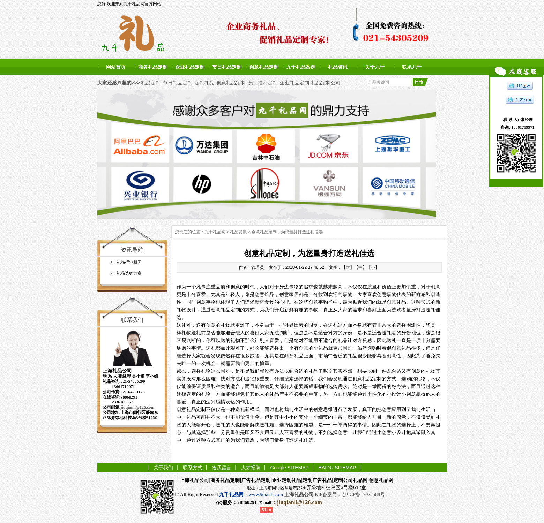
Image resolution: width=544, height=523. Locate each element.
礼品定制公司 (326, 82)
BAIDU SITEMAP (337, 467)
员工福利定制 (262, 82)
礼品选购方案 (129, 273)
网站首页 (116, 67)
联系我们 (132, 320)
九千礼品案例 (300, 67)
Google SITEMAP (289, 467)
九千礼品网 (214, 231)
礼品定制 (151, 82)
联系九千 (412, 67)
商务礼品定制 (152, 67)
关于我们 (163, 467)
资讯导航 (132, 250)
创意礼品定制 (263, 67)
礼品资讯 (338, 67)
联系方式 (192, 467)
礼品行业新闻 (129, 262)
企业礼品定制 (189, 67)
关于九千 (375, 67)
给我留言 (221, 467)
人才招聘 (251, 467)
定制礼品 (204, 82)
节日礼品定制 (226, 67)
